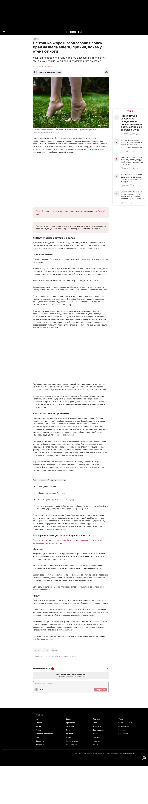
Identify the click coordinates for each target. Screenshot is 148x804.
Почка (54, 650)
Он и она (96, 719)
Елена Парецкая (43, 211)
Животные (40, 741)
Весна (38, 726)
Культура (70, 726)
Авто (38, 719)
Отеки (37, 650)
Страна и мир (124, 726)
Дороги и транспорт (44, 734)
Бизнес (39, 723)
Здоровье (40, 745)
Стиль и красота (125, 723)
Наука (68, 737)
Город (38, 730)
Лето (46, 650)
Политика (96, 726)
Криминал (70, 723)
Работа (95, 734)
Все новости (15, 41)
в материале (46, 639)
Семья (95, 745)
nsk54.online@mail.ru (129, 753)
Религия (96, 741)
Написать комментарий (47, 72)
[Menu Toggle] (3, 32)
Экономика (123, 734)
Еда (37, 737)
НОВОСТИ (74, 32)
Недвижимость (72, 741)
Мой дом (70, 734)
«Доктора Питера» (95, 149)
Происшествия (98, 730)
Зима (68, 719)
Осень (95, 723)
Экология (122, 730)
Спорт (121, 719)
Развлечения (97, 737)
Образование (71, 745)
